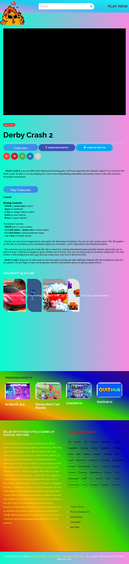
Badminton (95, 472)
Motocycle (118, 460)
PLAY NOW (118, 6)
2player (94, 441)
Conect (105, 466)
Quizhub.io (104, 401)
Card (70, 460)
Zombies (105, 447)
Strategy (105, 441)
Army (95, 466)
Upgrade (72, 447)
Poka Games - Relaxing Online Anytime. (58, 556)
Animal (96, 454)
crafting (108, 454)
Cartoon (93, 460)
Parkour (116, 484)
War (117, 454)
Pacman (83, 472)
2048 (84, 478)
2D (85, 441)
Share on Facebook (57, 147)
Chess (108, 472)
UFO (117, 472)
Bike (108, 478)
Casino (117, 478)
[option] (18, 394)
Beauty (116, 466)
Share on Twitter (94, 147)
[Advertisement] (28, 357)
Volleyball (73, 478)
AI (91, 478)
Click (70, 454)
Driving (9, 125)
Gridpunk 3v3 (14, 404)
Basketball (84, 466)
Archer (71, 472)
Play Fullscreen (20, 190)
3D (69, 441)
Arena (94, 447)
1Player (117, 447)
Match (87, 454)
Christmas (73, 484)
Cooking (105, 460)
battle (78, 441)
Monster (81, 460)
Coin (84, 484)
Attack (71, 466)
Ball (78, 454)
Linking (104, 484)
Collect (117, 441)
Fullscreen (20, 148)
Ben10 (99, 478)
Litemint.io (74, 403)
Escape (94, 484)
